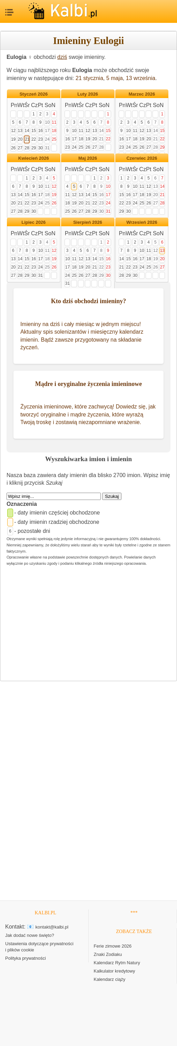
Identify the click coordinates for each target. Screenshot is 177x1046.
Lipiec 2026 (33, 222)
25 (54, 139)
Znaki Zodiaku (108, 954)
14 (26, 130)
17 (47, 130)
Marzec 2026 (142, 94)
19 (13, 139)
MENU (8, 10)
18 (54, 130)
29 (33, 148)
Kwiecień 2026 (33, 158)
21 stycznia (89, 78)
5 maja (114, 78)
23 (40, 139)
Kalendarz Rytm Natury (117, 962)
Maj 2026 (87, 158)
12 (13, 130)
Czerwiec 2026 (141, 158)
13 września (140, 78)
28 (26, 148)
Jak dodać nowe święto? (29, 935)
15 (33, 130)
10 (47, 122)
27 (20, 148)
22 (33, 139)
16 (40, 130)
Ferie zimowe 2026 (113, 946)
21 (27, 139)
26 (13, 148)
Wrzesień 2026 (141, 222)
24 (47, 139)
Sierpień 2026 (87, 222)
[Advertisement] (88, 624)
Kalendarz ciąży (110, 979)
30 (40, 148)
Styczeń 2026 (33, 94)
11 (54, 122)
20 (20, 139)
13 (20, 130)
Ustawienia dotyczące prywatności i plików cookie (39, 946)
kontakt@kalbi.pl (52, 927)
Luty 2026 (87, 94)
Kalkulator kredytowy (114, 971)
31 (47, 148)
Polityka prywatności (25, 958)
